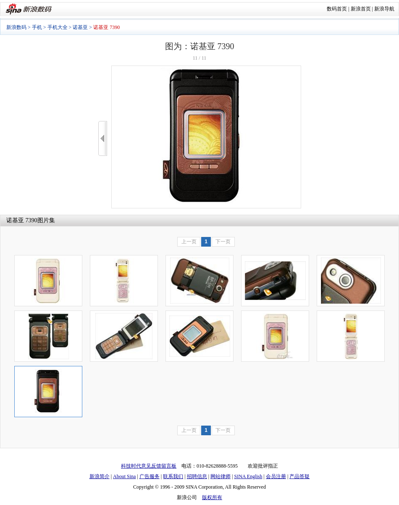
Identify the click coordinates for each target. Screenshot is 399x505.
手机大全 (57, 27)
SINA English (248, 476)
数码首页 (337, 9)
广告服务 (149, 476)
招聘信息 (197, 476)
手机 (37, 27)
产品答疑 (299, 476)
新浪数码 (16, 27)
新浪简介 (99, 476)
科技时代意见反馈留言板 (148, 466)
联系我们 (173, 476)
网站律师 (220, 476)
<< (102, 138)
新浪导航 (384, 9)
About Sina (124, 476)
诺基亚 (80, 27)
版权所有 (212, 497)
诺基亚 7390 (21, 220)
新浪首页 (361, 9)
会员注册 (276, 476)
